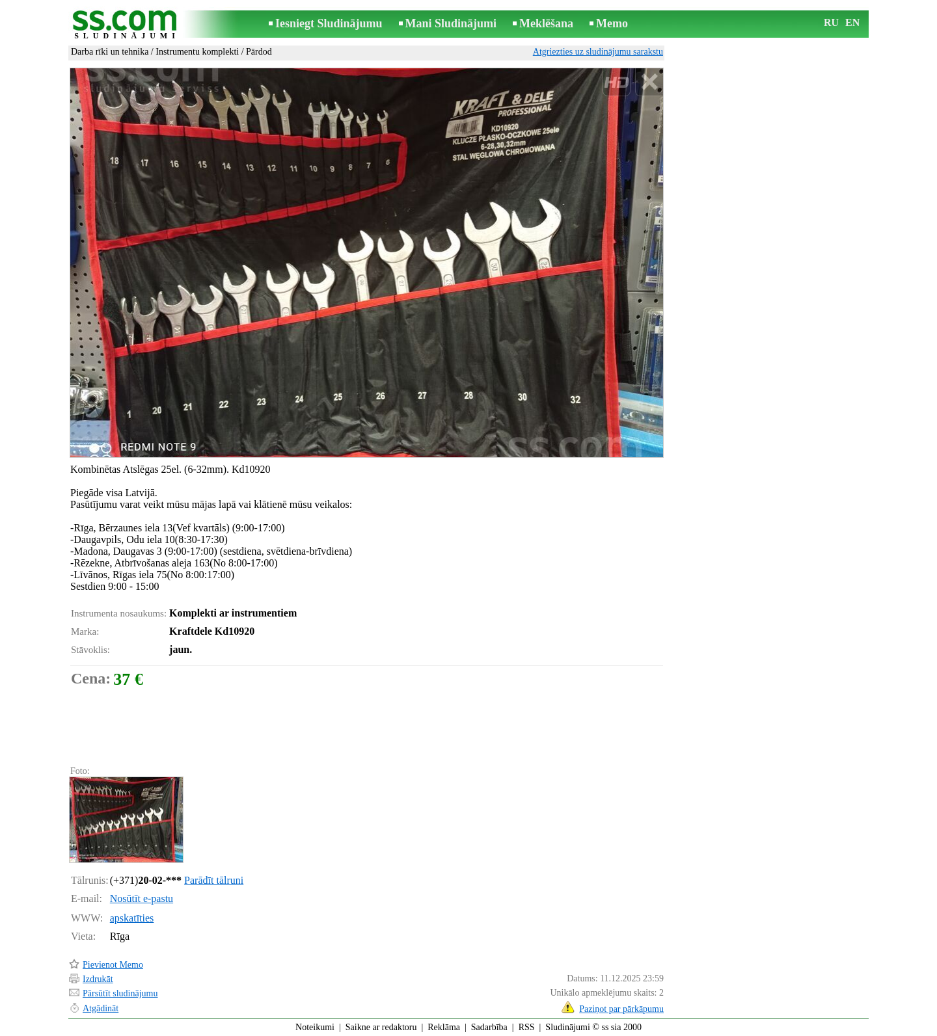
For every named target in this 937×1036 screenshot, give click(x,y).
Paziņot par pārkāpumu (621, 1009)
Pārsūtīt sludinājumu (120, 993)
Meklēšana (546, 23)
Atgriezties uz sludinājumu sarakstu (598, 52)
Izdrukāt (98, 979)
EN (852, 22)
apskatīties (132, 917)
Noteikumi (314, 1027)
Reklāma (444, 1027)
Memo (612, 23)
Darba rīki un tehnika (109, 52)
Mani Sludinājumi (451, 23)
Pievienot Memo (113, 965)
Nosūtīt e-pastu (141, 898)
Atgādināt (100, 1008)
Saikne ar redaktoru (381, 1027)
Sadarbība (489, 1027)
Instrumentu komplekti (197, 52)
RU (831, 22)
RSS (527, 1027)
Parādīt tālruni (213, 880)
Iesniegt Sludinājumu (329, 23)
